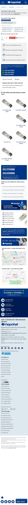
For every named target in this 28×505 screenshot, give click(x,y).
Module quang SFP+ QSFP (7, 420)
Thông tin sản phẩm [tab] (7, 79)
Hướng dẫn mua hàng (6, 372)
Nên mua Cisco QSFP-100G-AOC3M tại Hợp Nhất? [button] (13, 186)
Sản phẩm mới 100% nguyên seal (13, 55)
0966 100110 (21, 343)
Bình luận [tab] (17, 79)
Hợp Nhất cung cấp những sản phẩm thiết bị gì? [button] (13, 197)
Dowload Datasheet (5, 374)
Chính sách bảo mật (5, 361)
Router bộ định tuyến (5, 392)
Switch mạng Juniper (5, 388)
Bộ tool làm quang (5, 430)
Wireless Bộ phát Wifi (6, 390)
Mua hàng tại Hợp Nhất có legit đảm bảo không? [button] (13, 190)
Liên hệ (2, 376)
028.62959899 (9, 173)
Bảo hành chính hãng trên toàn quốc (14, 50)
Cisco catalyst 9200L (6, 401)
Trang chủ (3, 7)
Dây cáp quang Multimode (7, 424)
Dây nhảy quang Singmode (7, 426)
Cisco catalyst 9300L (6, 403)
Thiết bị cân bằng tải (5, 397)
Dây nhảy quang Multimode (7, 428)
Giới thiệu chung (4, 359)
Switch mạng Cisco (5, 386)
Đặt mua (12, 38)
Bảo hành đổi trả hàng (6, 363)
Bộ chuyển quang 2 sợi (6, 418)
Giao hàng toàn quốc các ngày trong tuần (15, 60)
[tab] (14, 186)
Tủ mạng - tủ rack (5, 413)
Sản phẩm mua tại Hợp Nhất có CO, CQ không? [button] (12, 193)
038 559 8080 (9, 70)
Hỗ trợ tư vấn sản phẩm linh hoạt (13, 45)
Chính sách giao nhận (5, 366)
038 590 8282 (9, 72)
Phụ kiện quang (4, 432)
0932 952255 (21, 337)
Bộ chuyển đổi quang (5, 415)
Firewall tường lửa (5, 395)
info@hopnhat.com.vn (10, 178)
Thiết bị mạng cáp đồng (6, 399)
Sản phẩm (11, 7)
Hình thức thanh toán (5, 368)
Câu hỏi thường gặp (5, 370)
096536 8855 (9, 74)
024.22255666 (9, 169)
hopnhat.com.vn (9, 329)
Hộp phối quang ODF (5, 422)
